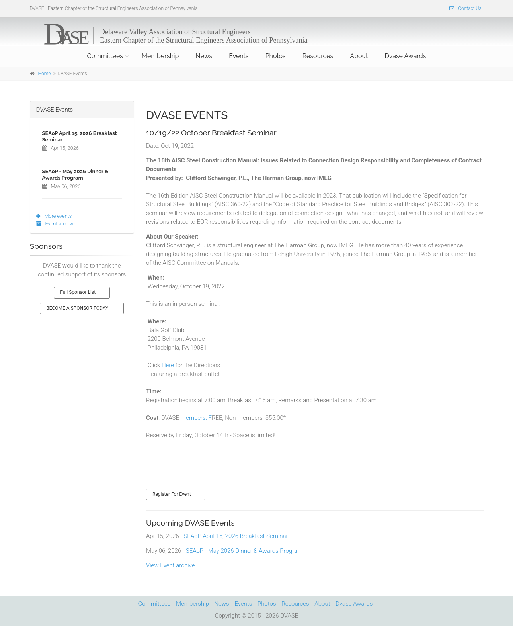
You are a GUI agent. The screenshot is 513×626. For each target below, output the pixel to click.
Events (238, 56)
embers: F (199, 417)
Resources (318, 56)
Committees (105, 56)
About (359, 56)
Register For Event (171, 494)
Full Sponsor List (78, 292)
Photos (275, 56)
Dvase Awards (405, 56)
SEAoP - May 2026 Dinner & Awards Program (244, 550)
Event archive (55, 224)
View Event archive (170, 565)
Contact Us (465, 8)
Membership (160, 56)
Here (168, 365)
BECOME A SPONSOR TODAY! (77, 308)
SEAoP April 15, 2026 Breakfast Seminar (235, 536)
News (203, 56)
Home (44, 73)
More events (54, 216)
